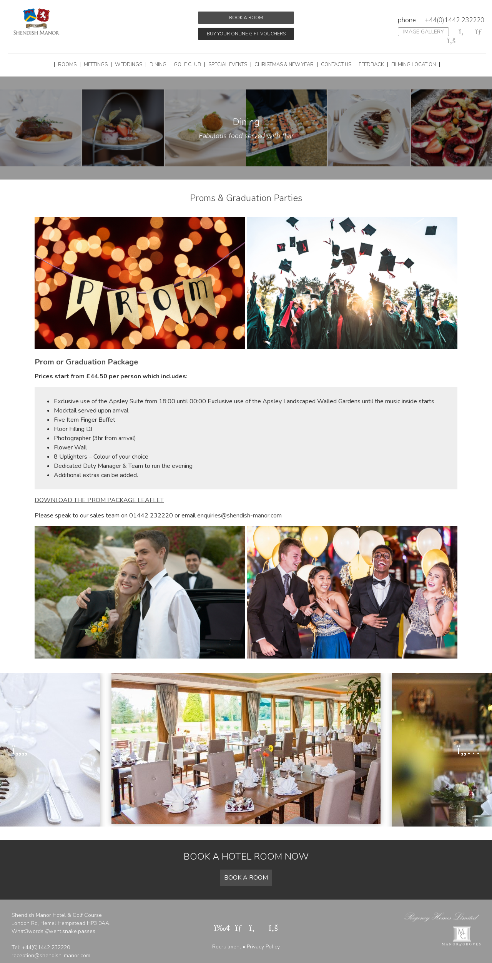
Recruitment (226, 946)
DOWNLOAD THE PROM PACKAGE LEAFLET (99, 500)
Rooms (67, 64)
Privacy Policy (263, 946)
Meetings (96, 64)
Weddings (128, 64)
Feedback (371, 64)
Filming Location (413, 64)
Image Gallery (423, 31)
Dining (158, 64)
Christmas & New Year (284, 64)
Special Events (227, 64)
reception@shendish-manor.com (51, 955)
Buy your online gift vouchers (246, 34)
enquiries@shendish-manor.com (239, 515)
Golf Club (187, 64)
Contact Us (336, 64)
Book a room (246, 18)
